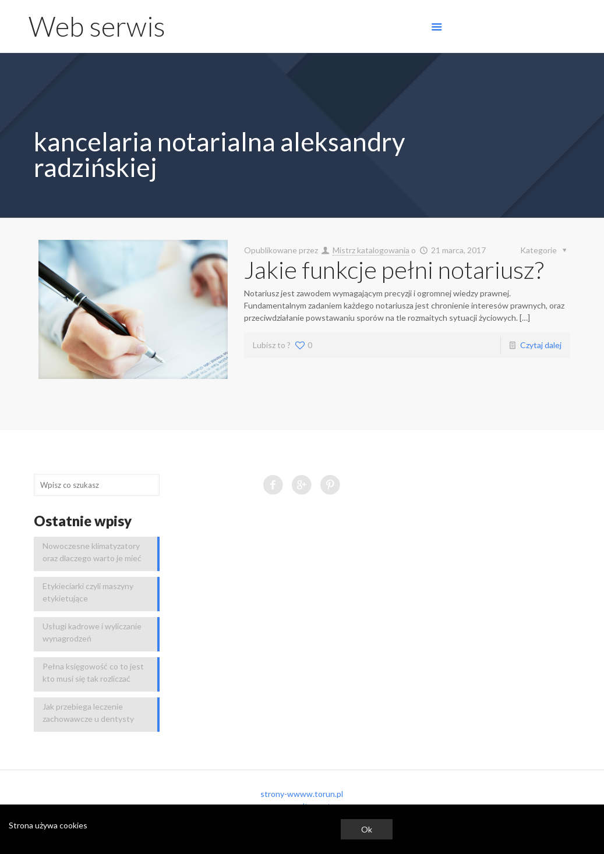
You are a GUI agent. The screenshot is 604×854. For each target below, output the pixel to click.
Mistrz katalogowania (371, 250)
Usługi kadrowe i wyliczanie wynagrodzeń (92, 632)
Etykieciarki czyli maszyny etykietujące (88, 592)
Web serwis (97, 26)
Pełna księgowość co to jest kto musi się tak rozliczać (93, 672)
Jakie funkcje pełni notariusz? (394, 269)
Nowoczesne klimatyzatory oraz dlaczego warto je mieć (92, 552)
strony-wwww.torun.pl (301, 794)
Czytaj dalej (540, 345)
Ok (366, 829)
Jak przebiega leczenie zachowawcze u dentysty (88, 712)
